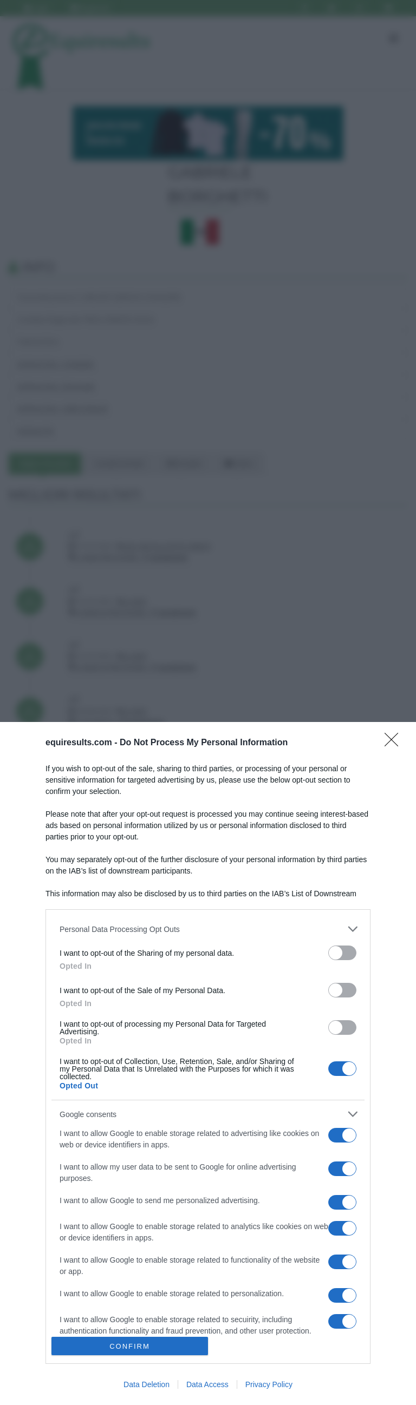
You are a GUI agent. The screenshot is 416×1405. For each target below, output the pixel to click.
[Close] (395, 743)
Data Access (207, 1384)
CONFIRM (129, 1346)
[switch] (342, 953)
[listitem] (208, 929)
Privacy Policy (268, 1384)
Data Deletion (146, 1384)
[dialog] (208, 1063)
